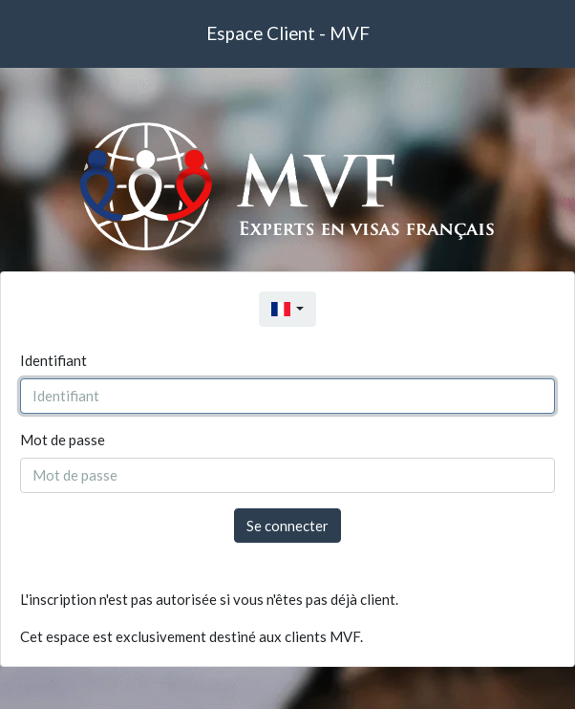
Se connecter (287, 525)
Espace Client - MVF (288, 33)
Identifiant (53, 360)
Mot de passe (62, 439)
